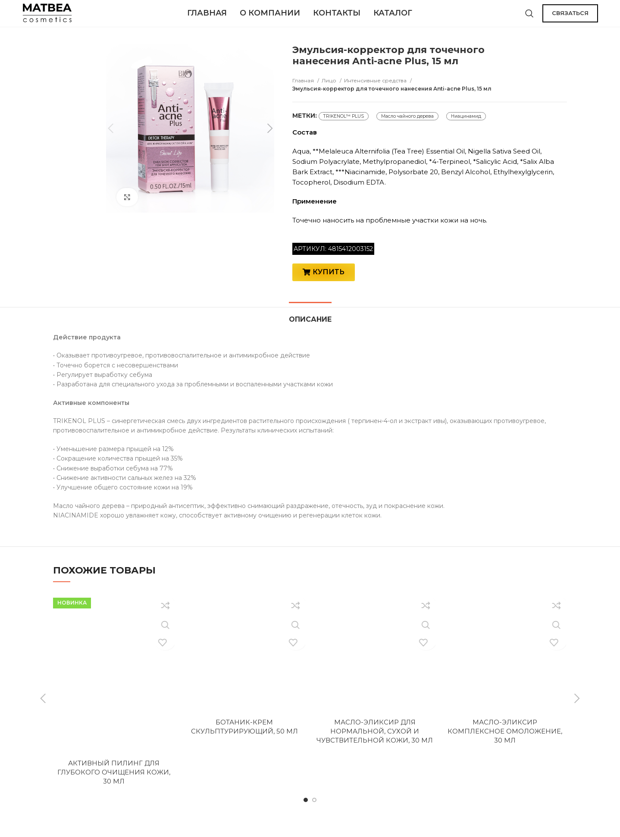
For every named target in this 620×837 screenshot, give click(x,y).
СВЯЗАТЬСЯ (570, 16)
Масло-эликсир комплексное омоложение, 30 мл (505, 744)
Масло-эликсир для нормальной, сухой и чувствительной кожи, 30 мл (374, 744)
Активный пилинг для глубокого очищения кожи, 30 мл (113, 785)
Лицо (330, 88)
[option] (76, 73)
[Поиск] (529, 17)
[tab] (310, 328)
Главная (303, 88)
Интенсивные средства (376, 88)
